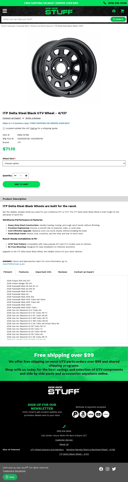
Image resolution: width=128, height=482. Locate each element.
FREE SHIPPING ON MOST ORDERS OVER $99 (51, 3)
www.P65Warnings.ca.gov (14, 264)
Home (3, 26)
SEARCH (118, 19)
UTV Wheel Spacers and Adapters (47, 449)
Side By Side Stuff (18, 467)
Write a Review (33, 118)
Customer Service (64, 440)
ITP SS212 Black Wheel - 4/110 (74, 454)
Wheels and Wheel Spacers (42, 26)
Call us (33, 128)
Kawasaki (11, 26)
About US (64, 444)
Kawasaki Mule (23, 26)
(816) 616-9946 (115, 3)
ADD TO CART (21, 184)
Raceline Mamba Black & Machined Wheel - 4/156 (90, 449)
